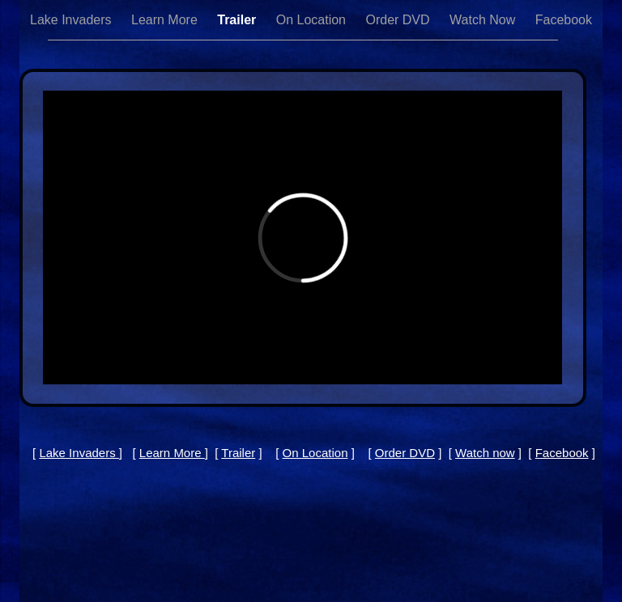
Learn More (166, 20)
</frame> (302, 237)
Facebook (563, 20)
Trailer (238, 20)
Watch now (485, 453)
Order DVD (399, 20)
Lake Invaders (72, 20)
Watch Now (484, 20)
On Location (313, 20)
